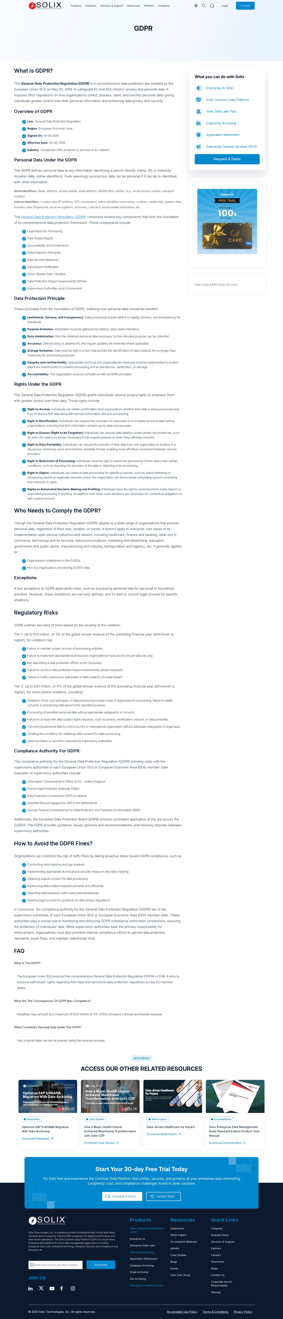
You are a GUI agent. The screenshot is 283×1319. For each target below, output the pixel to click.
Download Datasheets (36, 1138)
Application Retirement (222, 135)
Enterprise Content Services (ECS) (231, 146)
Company (164, 5)
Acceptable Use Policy (182, 1312)
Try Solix (245, 5)
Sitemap (216, 1292)
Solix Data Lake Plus (221, 111)
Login (225, 5)
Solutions (90, 5)
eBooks (174, 1248)
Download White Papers (162, 1134)
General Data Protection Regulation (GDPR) (53, 217)
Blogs (173, 1261)
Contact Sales (165, 1196)
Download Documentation (225, 1142)
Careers (216, 1255)
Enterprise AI (137, 1238)
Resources (133, 5)
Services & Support (111, 5)
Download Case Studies (99, 1142)
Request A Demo (227, 159)
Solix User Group (180, 1274)
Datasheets (177, 1228)
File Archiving (138, 1278)
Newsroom (217, 1261)
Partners (149, 5)
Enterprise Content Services (146, 1285)
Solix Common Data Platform (227, 100)
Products (76, 5)
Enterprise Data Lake (142, 1245)
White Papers (178, 1234)
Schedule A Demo (124, 1196)
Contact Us (218, 1274)
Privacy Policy (242, 1312)
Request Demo (220, 1234)
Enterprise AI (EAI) (220, 88)
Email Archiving (139, 1272)
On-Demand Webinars (183, 1241)
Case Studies (178, 1255)
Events (174, 1268)
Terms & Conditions (215, 1312)
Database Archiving (142, 1265)
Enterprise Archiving (221, 123)
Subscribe (100, 1264)
